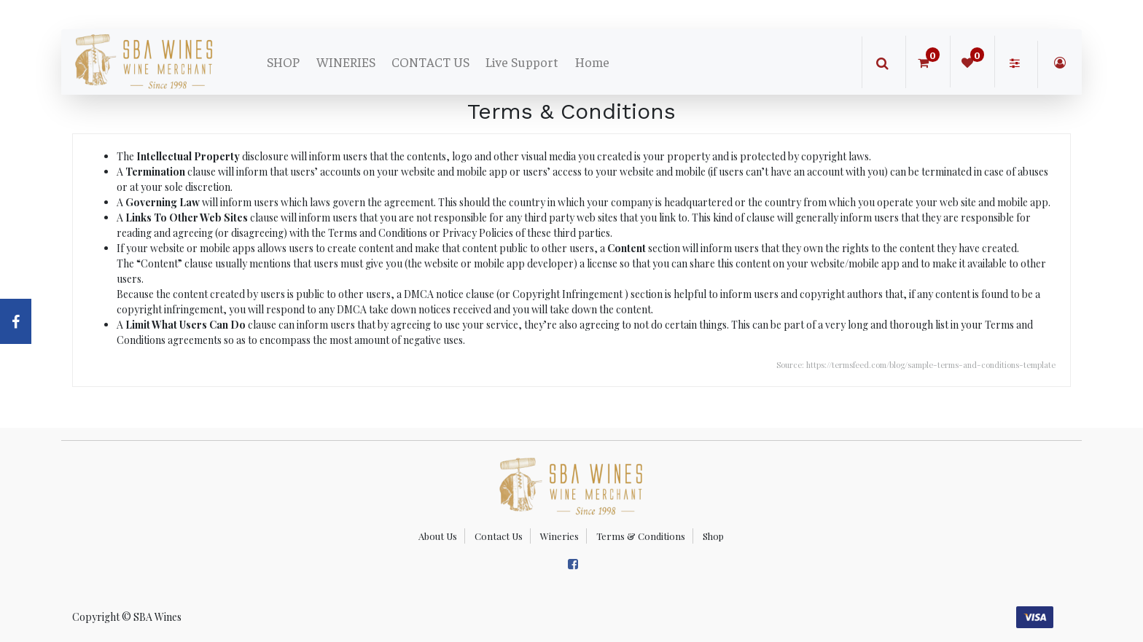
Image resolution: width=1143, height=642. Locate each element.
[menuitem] (283, 62)
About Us (437, 536)
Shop (713, 536)
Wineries (559, 536)
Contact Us (499, 536)
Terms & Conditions (640, 536)
